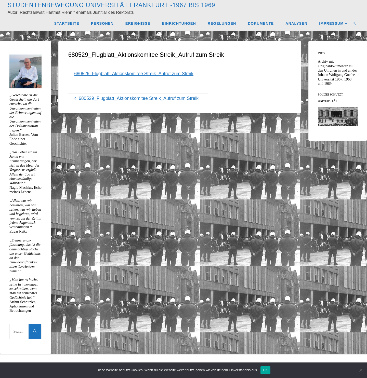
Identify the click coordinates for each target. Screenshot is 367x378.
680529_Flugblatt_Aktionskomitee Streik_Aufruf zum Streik (134, 73)
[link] (354, 23)
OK (265, 370)
